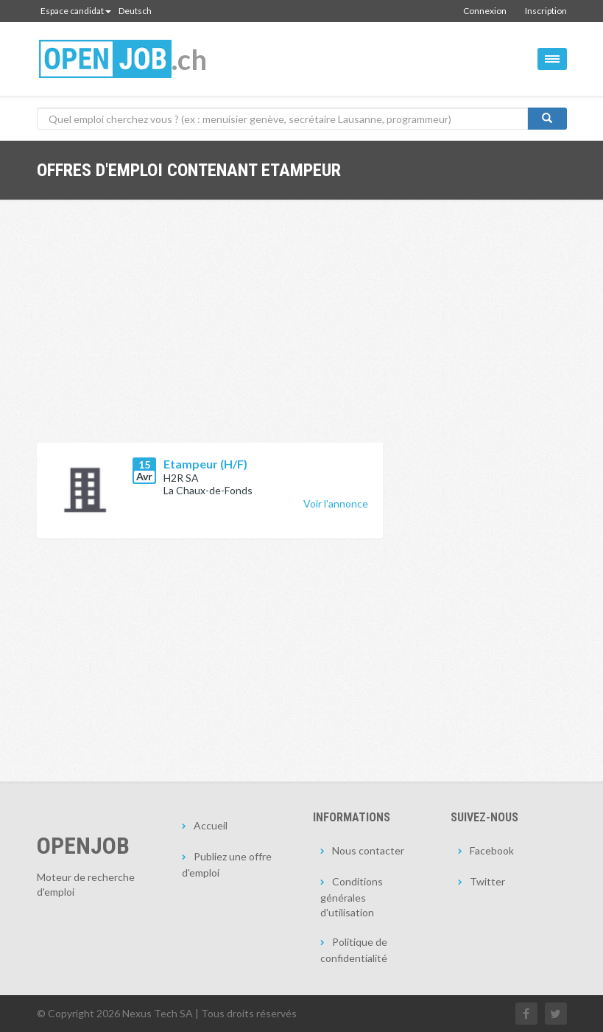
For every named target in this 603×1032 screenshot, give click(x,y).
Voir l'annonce (335, 503)
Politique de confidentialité (353, 950)
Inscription (546, 10)
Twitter (487, 881)
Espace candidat (75, 10)
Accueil (211, 825)
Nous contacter (368, 850)
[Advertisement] (210, 332)
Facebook (492, 850)
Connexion (485, 10)
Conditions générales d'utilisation (351, 897)
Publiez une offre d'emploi (227, 864)
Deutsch (135, 10)
